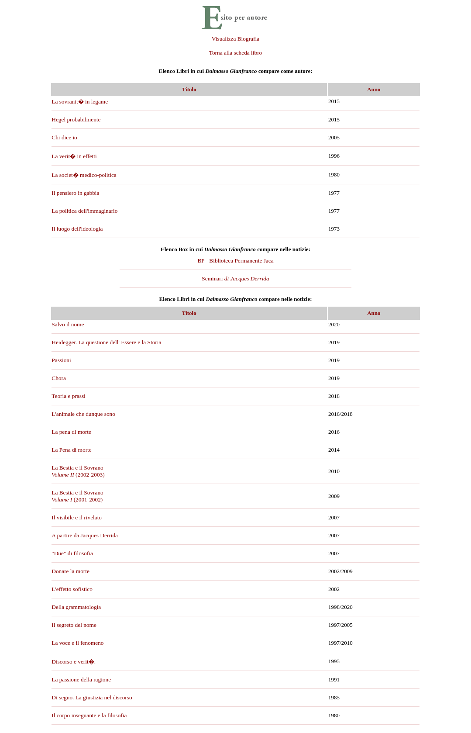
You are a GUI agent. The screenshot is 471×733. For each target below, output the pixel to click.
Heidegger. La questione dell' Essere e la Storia (106, 342)
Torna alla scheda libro (235, 52)
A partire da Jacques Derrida (85, 535)
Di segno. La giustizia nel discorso (92, 697)
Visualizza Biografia (235, 38)
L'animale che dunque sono (83, 414)
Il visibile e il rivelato (77, 517)
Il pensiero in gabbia (75, 193)
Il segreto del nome (74, 625)
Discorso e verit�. (74, 661)
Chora (59, 378)
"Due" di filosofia (72, 553)
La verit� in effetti (74, 156)
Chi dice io (64, 137)
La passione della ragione (81, 679)
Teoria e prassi (69, 396)
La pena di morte (71, 432)
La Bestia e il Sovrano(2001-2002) (77, 496)
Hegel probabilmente (76, 119)
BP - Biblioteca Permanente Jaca (235, 260)
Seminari (235, 278)
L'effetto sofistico (72, 589)
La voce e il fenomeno (77, 643)
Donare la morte (70, 571)
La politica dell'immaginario (84, 210)
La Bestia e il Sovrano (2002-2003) (78, 471)
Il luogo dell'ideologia (77, 228)
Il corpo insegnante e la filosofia (89, 715)
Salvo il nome (68, 324)
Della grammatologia (76, 607)
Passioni (61, 360)
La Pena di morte (71, 449)
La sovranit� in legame (80, 101)
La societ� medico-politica (84, 175)
